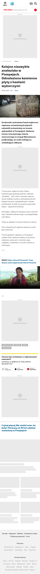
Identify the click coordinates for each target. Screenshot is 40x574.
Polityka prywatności (17, 537)
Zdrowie (19, 567)
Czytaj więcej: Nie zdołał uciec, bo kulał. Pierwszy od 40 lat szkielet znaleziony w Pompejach (19, 428)
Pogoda (33, 547)
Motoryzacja (10, 567)
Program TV (33, 561)
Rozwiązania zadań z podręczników (16, 570)
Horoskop (7, 564)
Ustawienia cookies (30, 534)
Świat (16, 61)
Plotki (13, 564)
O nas (28, 537)
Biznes (34, 564)
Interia (5, 561)
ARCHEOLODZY (7, 345)
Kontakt (5, 534)
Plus (25, 550)
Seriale (25, 567)
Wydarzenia (21, 564)
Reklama (20, 534)
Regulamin (12, 534)
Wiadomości (19, 547)
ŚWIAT (25, 345)
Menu (5, 5)
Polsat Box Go (9, 547)
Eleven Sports (8, 550)
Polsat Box (32, 550)
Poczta (11, 561)
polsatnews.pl (6, 61)
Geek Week (19, 550)
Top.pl (32, 567)
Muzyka (32, 570)
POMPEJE (17, 345)
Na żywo (25, 561)
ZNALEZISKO (6, 348)
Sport (27, 547)
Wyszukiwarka (35, 3)
